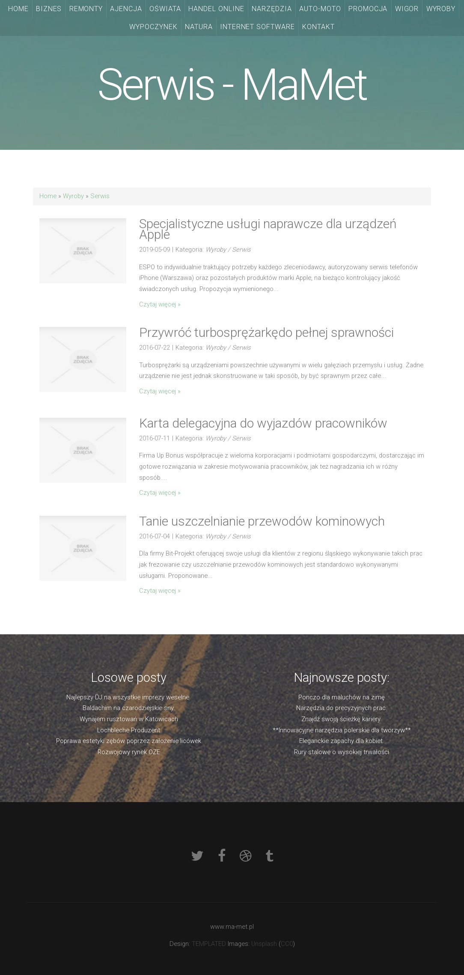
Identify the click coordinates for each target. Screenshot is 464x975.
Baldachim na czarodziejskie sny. (129, 708)
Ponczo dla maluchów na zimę (341, 697)
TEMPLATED (209, 944)
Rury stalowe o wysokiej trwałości (341, 752)
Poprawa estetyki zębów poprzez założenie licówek (128, 741)
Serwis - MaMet (232, 85)
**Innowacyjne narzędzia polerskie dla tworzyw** (342, 730)
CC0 (287, 944)
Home (48, 196)
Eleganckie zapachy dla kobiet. (341, 741)
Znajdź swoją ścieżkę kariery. (341, 719)
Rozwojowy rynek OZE (129, 752)
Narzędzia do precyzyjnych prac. (341, 708)
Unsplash (264, 944)
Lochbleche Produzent (128, 730)
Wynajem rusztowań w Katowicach (129, 719)
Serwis (100, 196)
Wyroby (73, 196)
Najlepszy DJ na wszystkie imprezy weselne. (128, 697)
